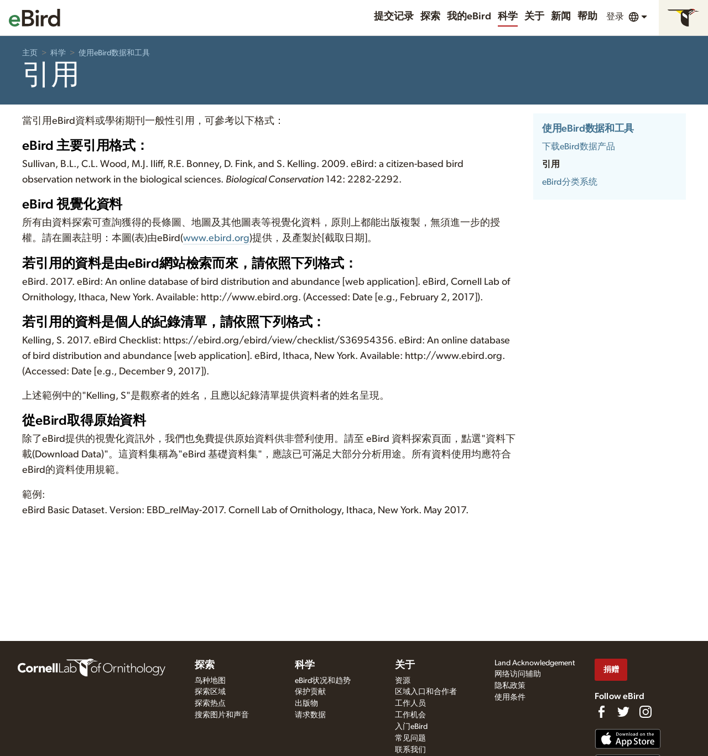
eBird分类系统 (569, 182)
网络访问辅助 (517, 674)
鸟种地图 (210, 681)
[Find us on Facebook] (601, 711)
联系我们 (410, 750)
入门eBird (411, 727)
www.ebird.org (216, 238)
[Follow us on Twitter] (623, 711)
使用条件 (509, 697)
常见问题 (410, 738)
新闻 (561, 17)
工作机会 (410, 715)
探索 (430, 17)
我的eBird (469, 17)
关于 (534, 17)
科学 (508, 17)
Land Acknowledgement (534, 663)
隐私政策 (509, 686)
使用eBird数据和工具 (114, 53)
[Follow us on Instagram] (645, 711)
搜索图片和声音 (222, 715)
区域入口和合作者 (426, 692)
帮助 (587, 17)
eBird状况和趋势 (323, 681)
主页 (30, 53)
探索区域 (210, 692)
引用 (551, 164)
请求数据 (310, 715)
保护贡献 (310, 692)
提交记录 (394, 17)
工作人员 (410, 703)
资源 (402, 681)
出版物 (306, 703)
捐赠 (611, 669)
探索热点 (210, 703)
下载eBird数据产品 (578, 146)
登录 (615, 16)
